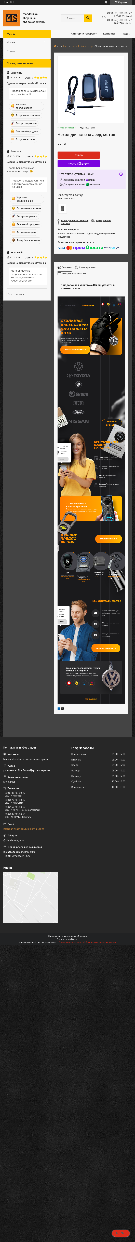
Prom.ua (82, 961)
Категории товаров (83, 33)
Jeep (65, 46)
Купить (79, 155)
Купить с (78, 163)
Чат (121, 1233)
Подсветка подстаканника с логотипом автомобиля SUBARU (27, 184)
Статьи (11, 51)
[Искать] (88, 18)
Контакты (109, 33)
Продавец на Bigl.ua (67, 964)
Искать (11, 42)
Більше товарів (107, 556)
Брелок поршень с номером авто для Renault (28, 92)
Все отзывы (15, 294)
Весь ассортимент (77, 351)
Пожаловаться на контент (71, 967)
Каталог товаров (107, 671)
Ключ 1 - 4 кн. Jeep (82, 46)
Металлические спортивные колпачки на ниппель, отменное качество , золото (26, 275)
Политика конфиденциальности (101, 967)
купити (62, 476)
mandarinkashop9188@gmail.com (23, 854)
